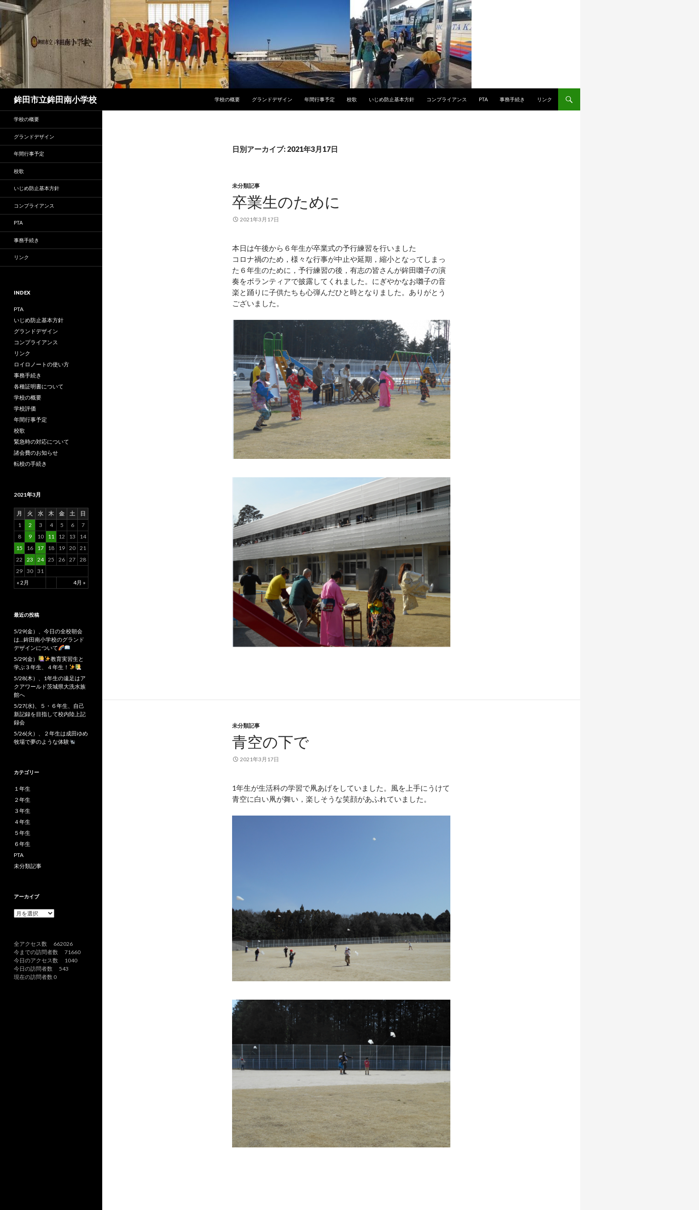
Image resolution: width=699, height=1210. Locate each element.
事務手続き (512, 99)
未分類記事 (246, 185)
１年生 (22, 788)
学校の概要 (227, 99)
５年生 (22, 832)
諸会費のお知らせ (36, 452)
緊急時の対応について (41, 441)
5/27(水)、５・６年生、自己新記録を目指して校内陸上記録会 (50, 714)
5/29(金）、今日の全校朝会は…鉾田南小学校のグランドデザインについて (49, 639)
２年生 (22, 799)
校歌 (352, 99)
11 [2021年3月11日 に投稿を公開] (51, 536)
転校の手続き (30, 463)
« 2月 (23, 582)
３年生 (22, 810)
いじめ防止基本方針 (391, 99)
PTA (483, 99)
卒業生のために (286, 201)
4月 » (79, 582)
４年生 (22, 821)
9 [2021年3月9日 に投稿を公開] (30, 536)
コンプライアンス (446, 99)
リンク (544, 99)
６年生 (22, 843)
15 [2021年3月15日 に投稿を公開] (19, 547)
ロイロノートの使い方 (41, 364)
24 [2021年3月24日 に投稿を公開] (40, 559)
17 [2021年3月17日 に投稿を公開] (40, 547)
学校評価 (25, 408)
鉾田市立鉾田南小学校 (55, 99)
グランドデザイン (272, 99)
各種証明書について (39, 386)
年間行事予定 (319, 99)
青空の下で (270, 741)
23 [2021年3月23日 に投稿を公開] (30, 559)
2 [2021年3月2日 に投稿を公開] (30, 524)
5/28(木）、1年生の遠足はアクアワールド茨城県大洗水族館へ (50, 686)
